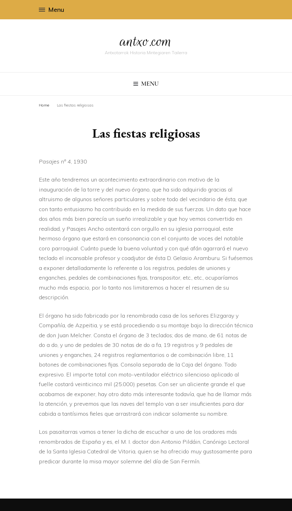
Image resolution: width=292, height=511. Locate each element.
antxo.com (146, 41)
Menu (51, 9)
